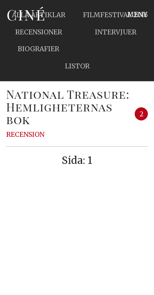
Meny (137, 14)
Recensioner (38, 32)
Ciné (26, 14)
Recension (25, 134)
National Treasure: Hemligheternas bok (67, 106)
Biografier (38, 49)
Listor (77, 66)
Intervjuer (115, 32)
